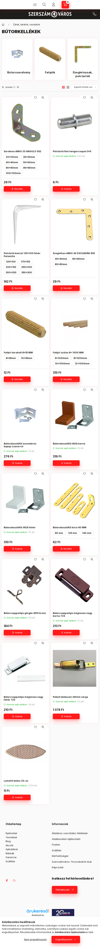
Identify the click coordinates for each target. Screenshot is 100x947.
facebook (6, 880)
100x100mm (13, 173)
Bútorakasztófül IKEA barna (69, 443)
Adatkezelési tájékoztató (66, 838)
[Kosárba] (66, 189)
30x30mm (29, 157)
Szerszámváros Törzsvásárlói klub (72, 861)
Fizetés (56, 844)
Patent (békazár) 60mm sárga (70, 697)
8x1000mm (80, 358)
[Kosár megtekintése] (65, 4)
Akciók (9, 845)
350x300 (26, 272)
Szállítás (10, 861)
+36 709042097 (94, 14)
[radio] (68, 87)
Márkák (10, 853)
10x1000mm (62, 363)
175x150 (25, 261)
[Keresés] (44, 4)
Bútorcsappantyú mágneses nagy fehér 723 (23, 698)
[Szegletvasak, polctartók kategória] (83, 74)
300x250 (11, 272)
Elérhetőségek (60, 855)
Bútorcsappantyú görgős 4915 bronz (25, 613)
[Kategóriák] (35, 4)
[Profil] (53, 4)
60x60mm (12, 167)
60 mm (59, 533)
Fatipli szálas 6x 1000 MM (68, 352)
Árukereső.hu (38, 915)
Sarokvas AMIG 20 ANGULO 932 (22, 151)
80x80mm (29, 167)
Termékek (11, 837)
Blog (8, 841)
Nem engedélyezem (35, 939)
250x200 (26, 267)
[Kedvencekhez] (35, 97)
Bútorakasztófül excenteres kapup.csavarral (20, 445)
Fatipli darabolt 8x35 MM (18, 352)
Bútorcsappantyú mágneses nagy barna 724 (72, 614)
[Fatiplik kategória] (50, 74)
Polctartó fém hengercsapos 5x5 (72, 151)
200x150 (11, 267)
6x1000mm (61, 358)
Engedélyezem (63, 939)
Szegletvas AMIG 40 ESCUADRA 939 (74, 253)
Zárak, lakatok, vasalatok (26, 24)
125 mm (72, 533)
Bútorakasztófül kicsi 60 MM (69, 527)
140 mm (86, 533)
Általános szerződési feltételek (70, 833)
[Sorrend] (84, 87)
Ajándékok (12, 849)
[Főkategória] (3, 24)
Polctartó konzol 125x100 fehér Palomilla (22, 255)
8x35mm (11, 358)
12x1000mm (82, 363)
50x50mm (29, 162)
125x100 (11, 261)
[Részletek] (17, 189)
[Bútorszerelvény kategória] (17, 74)
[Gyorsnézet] (43, 97)
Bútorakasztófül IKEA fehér (20, 527)
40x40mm (12, 162)
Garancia (11, 857)
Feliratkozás (63, 889)
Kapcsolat (57, 867)
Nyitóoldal (11, 833)
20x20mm (12, 157)
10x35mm (26, 358)
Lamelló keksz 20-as (16, 780)
